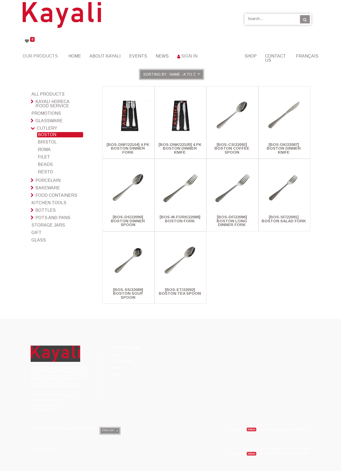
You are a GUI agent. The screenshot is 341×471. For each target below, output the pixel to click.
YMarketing (301, 449)
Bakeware (47, 188)
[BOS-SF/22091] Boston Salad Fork (284, 219)
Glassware (49, 120)
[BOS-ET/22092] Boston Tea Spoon (180, 292)
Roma (44, 149)
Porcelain (47, 180)
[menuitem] (74, 56)
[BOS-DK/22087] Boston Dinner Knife (284, 148)
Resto (45, 172)
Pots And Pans (52, 217)
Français (307, 56)
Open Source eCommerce (289, 429)
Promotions (46, 113)
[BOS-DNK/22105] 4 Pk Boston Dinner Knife (180, 148)
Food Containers (56, 195)
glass (38, 240)
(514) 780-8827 (44, 405)
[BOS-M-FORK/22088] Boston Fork (180, 219)
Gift (36, 232)
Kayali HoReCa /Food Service (52, 103)
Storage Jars (48, 225)
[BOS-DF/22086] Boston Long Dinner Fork (232, 221)
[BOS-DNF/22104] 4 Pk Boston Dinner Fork (128, 148)
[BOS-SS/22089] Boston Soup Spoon (128, 294)
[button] (172, 74)
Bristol (47, 142)
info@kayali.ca (43, 410)
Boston (47, 134)
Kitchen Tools (48, 202)
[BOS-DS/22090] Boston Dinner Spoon (128, 221)
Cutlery (47, 128)
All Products (47, 94)
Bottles (45, 210)
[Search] (305, 19)
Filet (44, 157)
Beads (45, 164)
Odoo (251, 429)
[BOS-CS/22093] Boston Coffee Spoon (231, 148)
